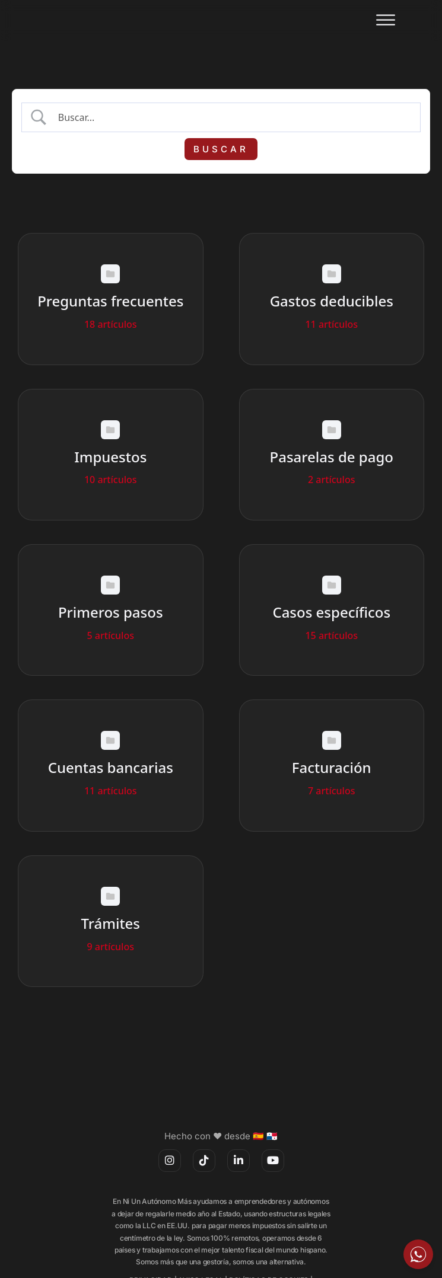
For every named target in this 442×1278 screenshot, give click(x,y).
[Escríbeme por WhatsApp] (418, 1254)
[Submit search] (221, 149)
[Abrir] (385, 20)
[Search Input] (231, 117)
